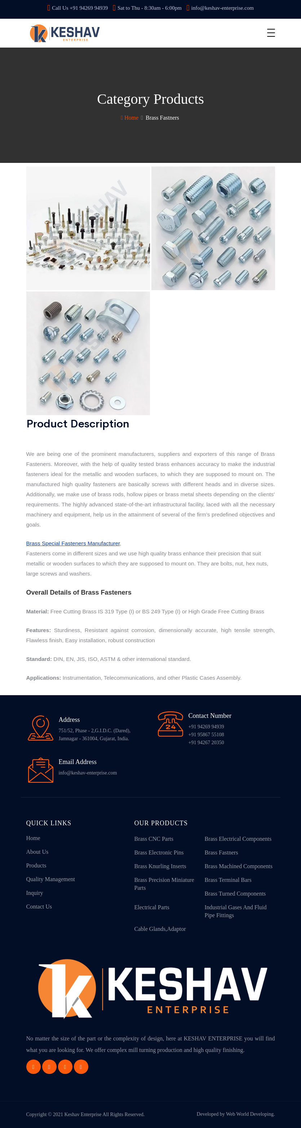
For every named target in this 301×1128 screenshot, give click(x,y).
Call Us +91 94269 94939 (77, 8)
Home (129, 118)
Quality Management (50, 879)
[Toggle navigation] (271, 33)
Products (36, 865)
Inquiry (34, 893)
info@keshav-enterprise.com (219, 8)
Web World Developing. (250, 1114)
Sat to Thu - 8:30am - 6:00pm (147, 8)
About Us (37, 852)
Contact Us (39, 906)
